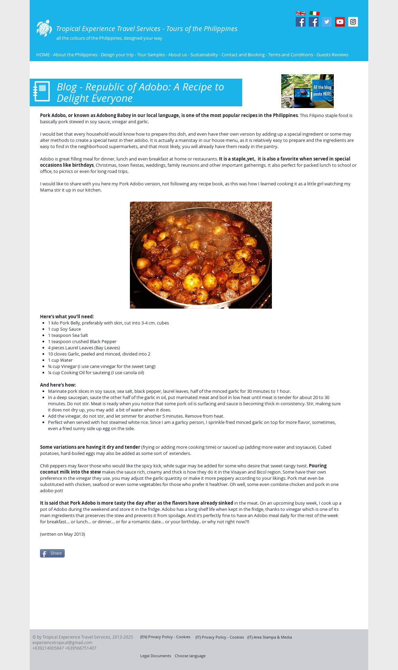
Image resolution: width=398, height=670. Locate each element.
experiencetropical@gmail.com (62, 642)
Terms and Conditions (291, 54)
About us (177, 54)
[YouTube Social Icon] (340, 22)
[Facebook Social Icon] (300, 22)
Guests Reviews (331, 54)
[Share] (52, 553)
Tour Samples (151, 54)
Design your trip (117, 54)
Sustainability (204, 54)
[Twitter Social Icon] (327, 22)
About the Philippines (75, 54)
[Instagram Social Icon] (353, 22)
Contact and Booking (243, 54)
